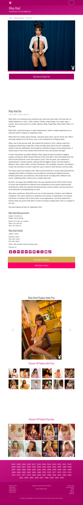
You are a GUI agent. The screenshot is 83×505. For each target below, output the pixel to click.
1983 (24, 472)
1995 (24, 470)
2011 (64, 464)
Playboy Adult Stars (19, 18)
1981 (34, 472)
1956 (47, 478)
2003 (44, 467)
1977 (54, 472)
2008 (19, 467)
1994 (29, 470)
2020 (19, 464)
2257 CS (72, 490)
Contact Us (71, 493)
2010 (69, 464)
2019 (24, 464)
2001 (54, 467)
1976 (59, 472)
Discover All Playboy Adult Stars (42, 363)
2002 (49, 467)
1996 (19, 470)
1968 (39, 475)
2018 (29, 464)
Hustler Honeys (12, 488)
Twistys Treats (12, 492)
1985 (13, 472)
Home (10, 18)
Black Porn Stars (13, 485)
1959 (31, 478)
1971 (24, 475)
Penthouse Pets (12, 490)
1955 (52, 478)
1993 (34, 470)
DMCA (72, 488)
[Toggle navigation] (71, 2)
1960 (26, 478)
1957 (42, 478)
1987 (64, 470)
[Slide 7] (46, 357)
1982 (29, 472)
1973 (13, 475)
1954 (57, 478)
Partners (72, 492)
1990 (49, 470)
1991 (44, 470)
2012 (59, 464)
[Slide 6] (43, 357)
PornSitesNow (29, 498)
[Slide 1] (26, 357)
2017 (34, 464)
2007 (24, 467)
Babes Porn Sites (51, 498)
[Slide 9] (53, 357)
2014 (49, 464)
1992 (39, 470)
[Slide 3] (33, 357)
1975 (64, 472)
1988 (59, 470)
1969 (34, 475)
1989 (54, 470)
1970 (29, 475)
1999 (64, 467)
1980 (39, 472)
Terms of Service (70, 487)
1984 (19, 472)
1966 (49, 475)
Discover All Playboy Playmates (41, 419)
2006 (29, 467)
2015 (44, 464)
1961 (21, 478)
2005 (34, 467)
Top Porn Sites (36, 498)
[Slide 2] (29, 357)
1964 (59, 475)
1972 (19, 475)
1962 (69, 475)
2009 (13, 467)
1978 (49, 472)
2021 (13, 464)
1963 (64, 475)
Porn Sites (22, 498)
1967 (44, 475)
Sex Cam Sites (59, 498)
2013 (54, 464)
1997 (13, 470)
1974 (69, 472)
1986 (69, 470)
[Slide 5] (39, 357)
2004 (39, 467)
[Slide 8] (50, 357)
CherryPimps (12, 487)
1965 (54, 475)
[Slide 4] (36, 357)
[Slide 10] (56, 357)
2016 (39, 464)
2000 (59, 467)
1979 (44, 472)
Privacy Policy (70, 485)
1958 (36, 478)
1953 (62, 478)
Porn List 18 (43, 498)
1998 (69, 467)
